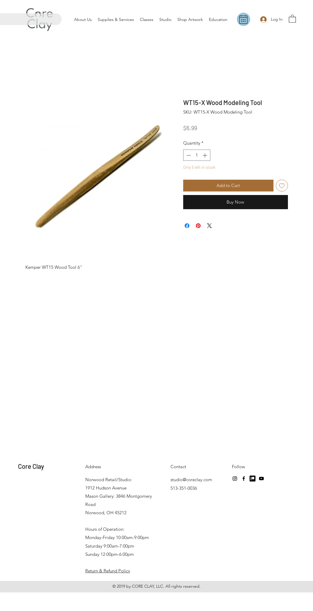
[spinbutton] (196, 155)
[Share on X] (209, 225)
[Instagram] (235, 478)
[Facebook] (244, 478)
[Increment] (205, 155)
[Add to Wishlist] (282, 186)
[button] (292, 18)
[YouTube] (261, 478)
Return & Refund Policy (107, 571)
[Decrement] (188, 155)
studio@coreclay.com (191, 479)
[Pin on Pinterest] (198, 225)
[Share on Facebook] (187, 225)
